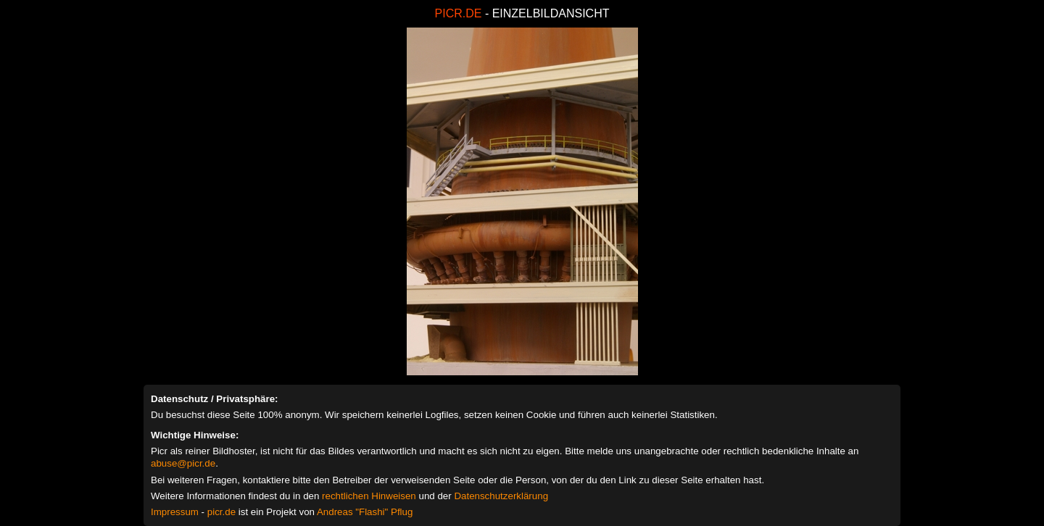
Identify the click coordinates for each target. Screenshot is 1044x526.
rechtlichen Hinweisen (369, 495)
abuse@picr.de (183, 463)
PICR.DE (458, 13)
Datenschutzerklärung (501, 495)
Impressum (175, 511)
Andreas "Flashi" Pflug (365, 511)
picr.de (221, 511)
